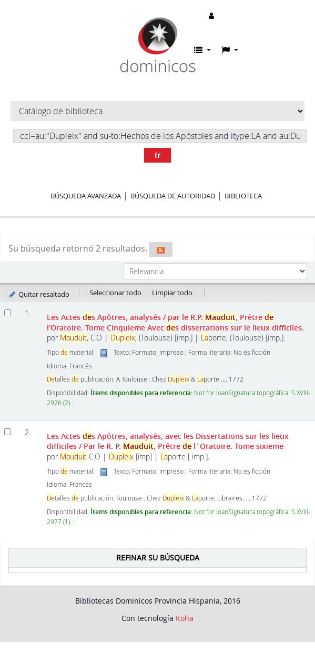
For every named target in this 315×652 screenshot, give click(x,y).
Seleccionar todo (115, 292)
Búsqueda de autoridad (172, 195)
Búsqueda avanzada (85, 195)
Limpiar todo (172, 292)
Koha (185, 618)
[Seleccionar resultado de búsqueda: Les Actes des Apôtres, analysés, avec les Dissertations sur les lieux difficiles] (7, 431)
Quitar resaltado (38, 294)
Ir (157, 155)
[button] (202, 50)
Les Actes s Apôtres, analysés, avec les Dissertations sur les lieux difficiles (168, 441)
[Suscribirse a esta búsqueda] (160, 249)
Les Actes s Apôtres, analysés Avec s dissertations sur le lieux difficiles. (175, 322)
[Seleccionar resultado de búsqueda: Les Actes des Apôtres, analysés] (7, 312)
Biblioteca (243, 195)
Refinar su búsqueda (157, 558)
